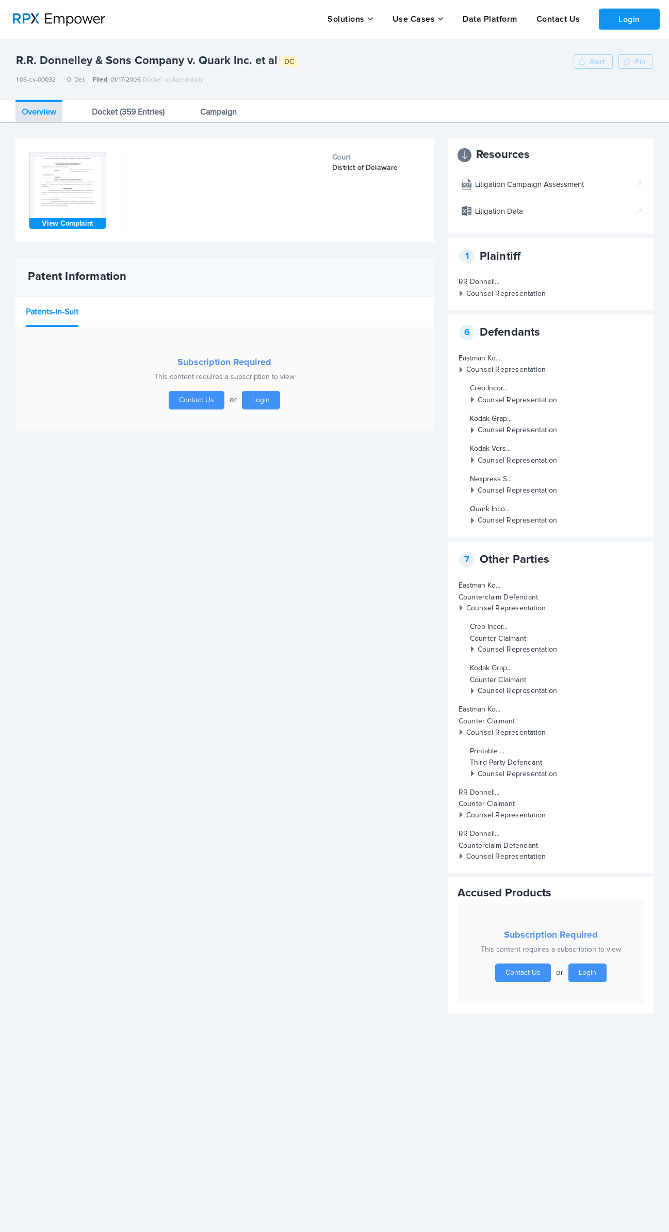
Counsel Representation (506, 293)
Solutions (346, 19)
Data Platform (488, 19)
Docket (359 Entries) (128, 111)
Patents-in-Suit (52, 311)
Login (628, 18)
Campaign (218, 111)
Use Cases (412, 19)
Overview (39, 111)
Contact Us (556, 19)
